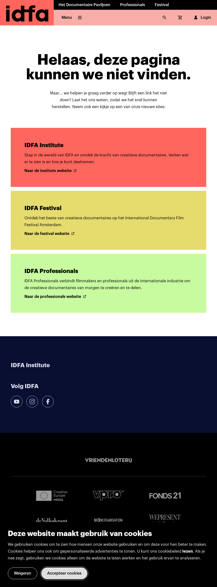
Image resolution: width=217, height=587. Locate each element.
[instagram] (32, 401)
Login (202, 17)
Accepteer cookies (64, 573)
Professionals (132, 5)
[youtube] (16, 401)
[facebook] (48, 401)
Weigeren (22, 573)
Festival (162, 5)
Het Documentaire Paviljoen (84, 5)
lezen (187, 551)
